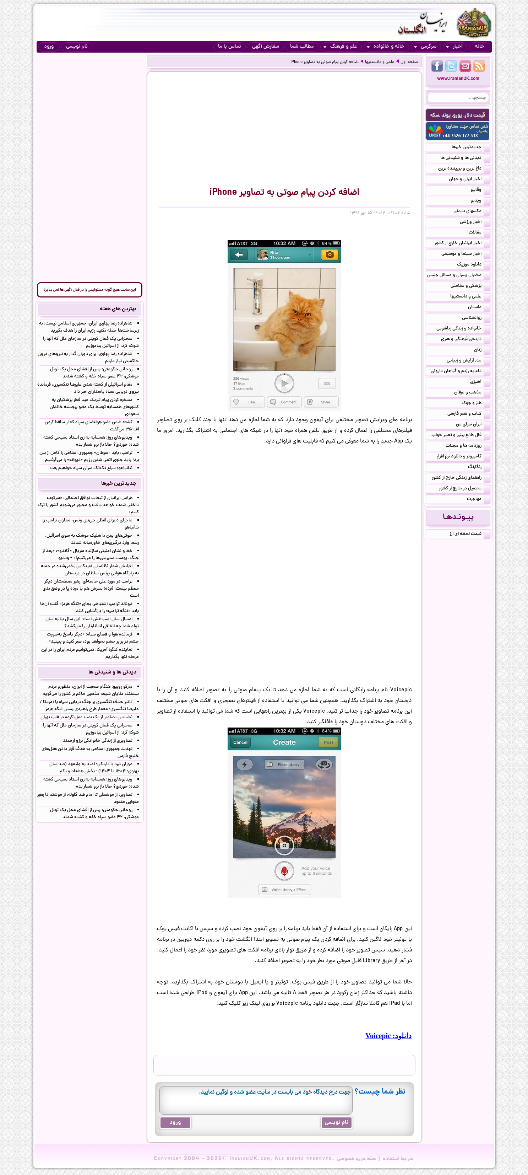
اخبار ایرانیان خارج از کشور (462, 244)
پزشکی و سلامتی (470, 286)
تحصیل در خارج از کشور (464, 489)
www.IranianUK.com (458, 79)
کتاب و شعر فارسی (468, 414)
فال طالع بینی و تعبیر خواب (460, 436)
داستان (479, 308)
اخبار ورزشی (475, 222)
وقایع (480, 190)
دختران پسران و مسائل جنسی (458, 276)
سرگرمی (425, 47)
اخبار (454, 47)
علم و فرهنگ (340, 47)
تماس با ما (229, 47)
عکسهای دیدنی (471, 212)
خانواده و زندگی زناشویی (463, 329)
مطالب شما (302, 47)
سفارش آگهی (265, 47)
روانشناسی (476, 318)
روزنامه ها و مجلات (468, 446)
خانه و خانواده (385, 47)
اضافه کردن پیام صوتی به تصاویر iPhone (324, 62)
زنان (482, 350)
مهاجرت (478, 500)
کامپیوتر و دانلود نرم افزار (463, 457)
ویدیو (480, 201)
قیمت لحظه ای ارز (470, 534)
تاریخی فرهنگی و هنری (465, 340)
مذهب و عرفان (472, 393)
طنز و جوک (476, 404)
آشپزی (480, 382)
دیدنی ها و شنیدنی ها (465, 158)
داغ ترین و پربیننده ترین (464, 169)
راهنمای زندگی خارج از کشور (461, 478)
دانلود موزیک (473, 265)
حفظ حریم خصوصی (356, 1159)
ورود (49, 47)
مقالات (479, 233)
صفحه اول (409, 62)
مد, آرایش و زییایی (468, 361)
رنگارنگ (479, 468)
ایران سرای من (473, 425)
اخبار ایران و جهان (469, 180)
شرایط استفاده (398, 1159)
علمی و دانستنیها (379, 62)
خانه (479, 47)
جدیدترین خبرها (471, 148)
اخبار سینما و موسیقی (465, 254)
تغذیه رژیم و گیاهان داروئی (460, 372)
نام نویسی (77, 47)
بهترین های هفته (118, 309)
